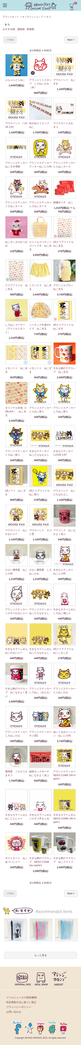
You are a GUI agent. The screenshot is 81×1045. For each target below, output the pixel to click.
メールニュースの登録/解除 (21, 997)
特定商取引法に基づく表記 (21, 1002)
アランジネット (11, 16)
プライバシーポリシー (18, 1007)
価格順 (21, 29)
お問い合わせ (13, 1011)
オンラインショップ (32, 16)
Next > (71, 39)
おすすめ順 (9, 29)
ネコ (48, 16)
